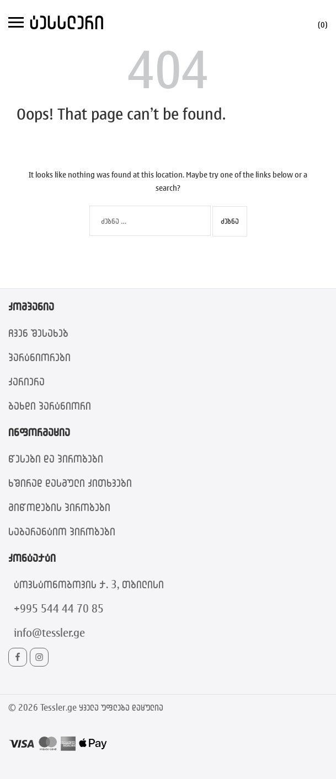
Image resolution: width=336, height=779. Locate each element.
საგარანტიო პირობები (61, 531)
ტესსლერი (66, 22)
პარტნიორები (39, 357)
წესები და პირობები (55, 458)
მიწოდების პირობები (59, 507)
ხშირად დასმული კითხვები (70, 482)
